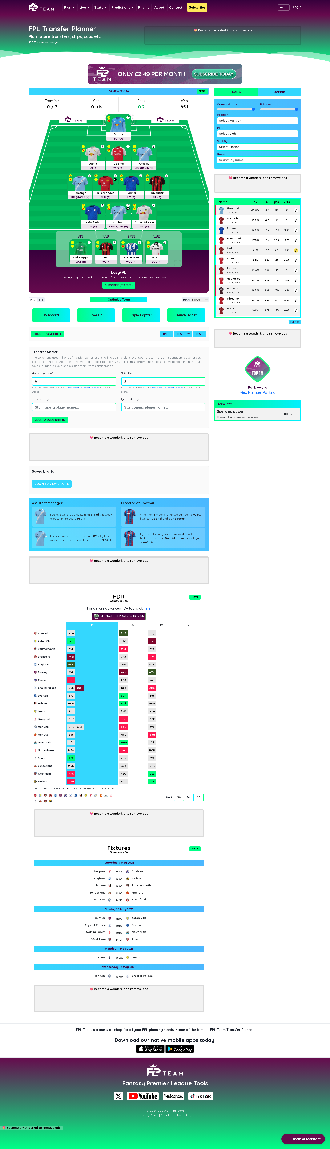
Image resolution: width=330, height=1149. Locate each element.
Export (294, 322)
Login (297, 7)
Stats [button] (99, 7)
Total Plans (128, 373)
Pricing (144, 7)
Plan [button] (68, 7)
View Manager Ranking (257, 392)
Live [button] (83, 7)
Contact (175, 7)
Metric (186, 299)
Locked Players (42, 399)
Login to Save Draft (47, 334)
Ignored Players (131, 399)
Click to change (48, 42)
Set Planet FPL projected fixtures (119, 616)
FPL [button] (282, 7)
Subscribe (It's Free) (119, 285)
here (147, 608)
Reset (200, 334)
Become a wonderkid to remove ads (225, 30)
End (189, 797)
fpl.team (178, 1111)
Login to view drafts (52, 484)
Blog (188, 1115)
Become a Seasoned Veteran (84, 387)
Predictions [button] (121, 7)
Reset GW (183, 334)
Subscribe (197, 7)
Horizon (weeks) (42, 373)
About (159, 7)
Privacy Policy (148, 1115)
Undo (167, 334)
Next (202, 91)
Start (168, 797)
